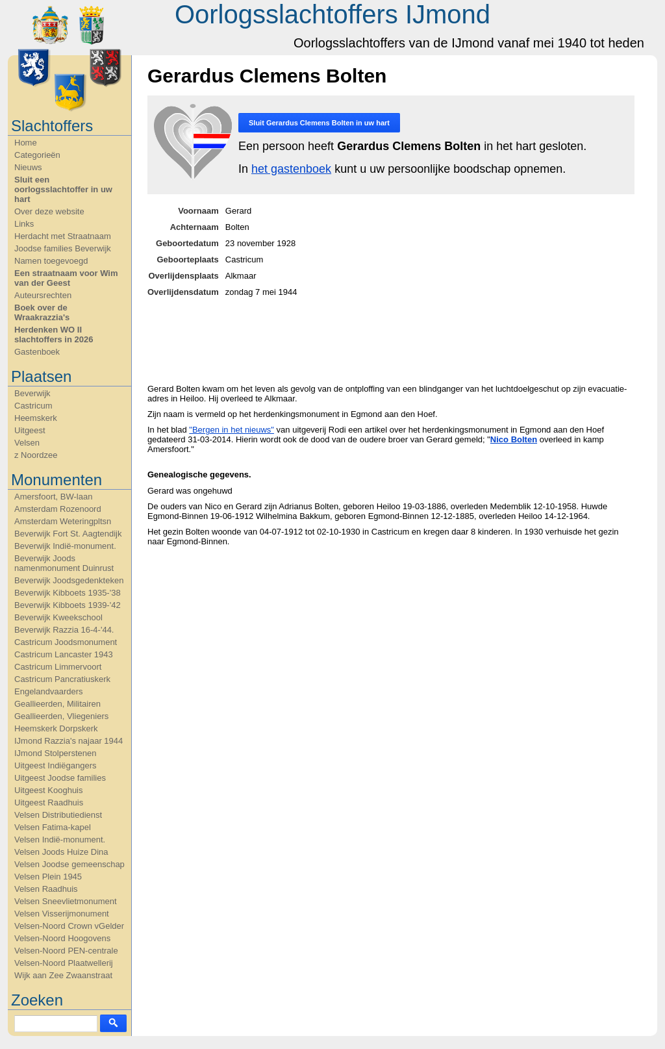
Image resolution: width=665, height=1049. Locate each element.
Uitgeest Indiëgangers (55, 765)
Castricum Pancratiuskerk (62, 679)
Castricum (33, 406)
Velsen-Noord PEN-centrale (66, 950)
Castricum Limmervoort (57, 667)
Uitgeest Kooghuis (48, 790)
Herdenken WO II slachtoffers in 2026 (53, 334)
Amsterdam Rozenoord (57, 509)
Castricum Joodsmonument (65, 642)
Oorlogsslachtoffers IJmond (332, 14)
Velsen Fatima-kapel (52, 827)
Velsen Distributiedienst (58, 815)
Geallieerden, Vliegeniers (61, 716)
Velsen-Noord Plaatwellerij (63, 963)
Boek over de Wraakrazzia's (41, 312)
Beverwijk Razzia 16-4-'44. (64, 630)
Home (25, 142)
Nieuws (28, 167)
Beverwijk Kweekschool (58, 617)
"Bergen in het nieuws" (231, 430)
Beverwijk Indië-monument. (65, 546)
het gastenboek (291, 168)
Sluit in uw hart (319, 123)
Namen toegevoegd (51, 261)
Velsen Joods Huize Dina (61, 852)
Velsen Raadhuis (46, 889)
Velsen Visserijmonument (61, 913)
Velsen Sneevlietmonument (65, 901)
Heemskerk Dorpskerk (56, 728)
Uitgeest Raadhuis (48, 802)
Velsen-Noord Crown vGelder (69, 926)
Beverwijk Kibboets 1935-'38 (67, 593)
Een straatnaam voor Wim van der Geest (66, 278)
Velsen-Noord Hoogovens (62, 938)
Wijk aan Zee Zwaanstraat (63, 975)
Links (24, 224)
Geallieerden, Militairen (57, 704)
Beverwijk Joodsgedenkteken (68, 580)
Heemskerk (35, 418)
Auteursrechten (42, 295)
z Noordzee (35, 455)
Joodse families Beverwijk (62, 248)
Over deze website (49, 211)
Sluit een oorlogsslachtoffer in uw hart (63, 189)
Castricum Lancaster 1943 (63, 654)
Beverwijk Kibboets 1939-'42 (67, 605)
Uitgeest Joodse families (60, 778)
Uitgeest (29, 430)
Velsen (27, 443)
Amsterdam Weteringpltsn (62, 521)
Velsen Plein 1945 (48, 876)
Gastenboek (37, 352)
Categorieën (37, 155)
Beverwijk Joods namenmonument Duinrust (64, 563)
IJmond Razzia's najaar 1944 (68, 741)
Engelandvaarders (48, 691)
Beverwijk (32, 393)
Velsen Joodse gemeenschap (69, 864)
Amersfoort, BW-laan (53, 496)
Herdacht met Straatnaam (62, 236)
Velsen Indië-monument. (59, 839)
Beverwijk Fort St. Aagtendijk (67, 533)
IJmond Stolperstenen (55, 753)
